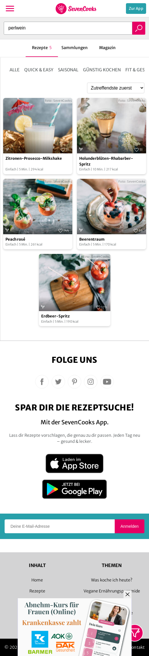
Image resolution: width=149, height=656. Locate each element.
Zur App (136, 8)
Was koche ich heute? (111, 580)
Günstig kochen (102, 70)
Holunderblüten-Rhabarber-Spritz (106, 161)
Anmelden (129, 526)
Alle (15, 70)
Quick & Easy (38, 70)
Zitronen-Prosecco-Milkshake (33, 158)
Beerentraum (92, 239)
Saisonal (68, 70)
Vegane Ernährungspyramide (112, 591)
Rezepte (37, 591)
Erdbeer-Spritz (55, 316)
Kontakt (137, 647)
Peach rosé (15, 239)
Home (37, 580)
